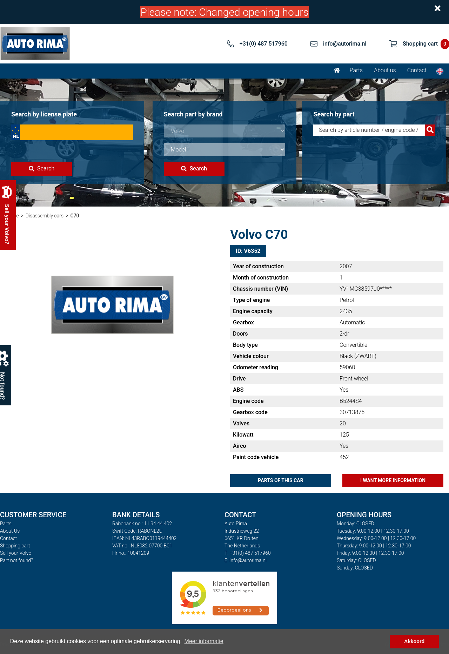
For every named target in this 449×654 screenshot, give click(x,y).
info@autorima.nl (345, 43)
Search (41, 168)
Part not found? (16, 560)
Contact (417, 70)
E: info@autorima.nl (245, 560)
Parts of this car (280, 480)
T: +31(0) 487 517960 (247, 553)
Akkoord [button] (414, 641)
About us (385, 70)
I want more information (392, 480)
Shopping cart (15, 545)
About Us (10, 531)
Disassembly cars (44, 215)
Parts (356, 70)
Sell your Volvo (15, 553)
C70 (75, 215)
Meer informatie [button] (204, 641)
